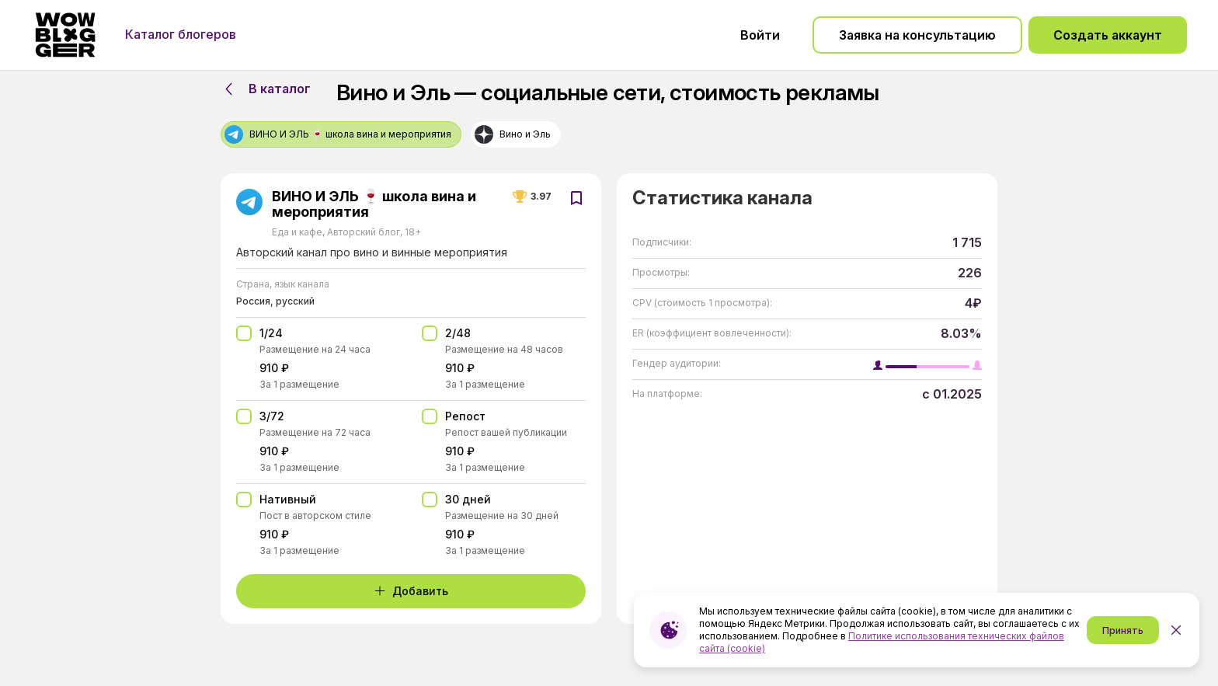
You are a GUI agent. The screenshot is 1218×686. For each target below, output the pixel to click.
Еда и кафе (298, 232)
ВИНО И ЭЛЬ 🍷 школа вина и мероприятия (374, 204)
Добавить (411, 590)
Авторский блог (363, 232)
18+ (411, 232)
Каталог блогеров (180, 34)
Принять (1122, 630)
